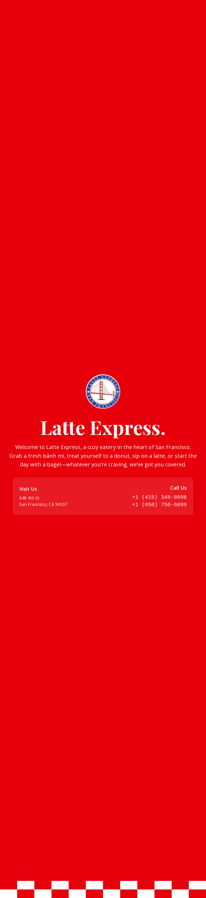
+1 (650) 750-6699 (159, 505)
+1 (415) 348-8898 (159, 497)
